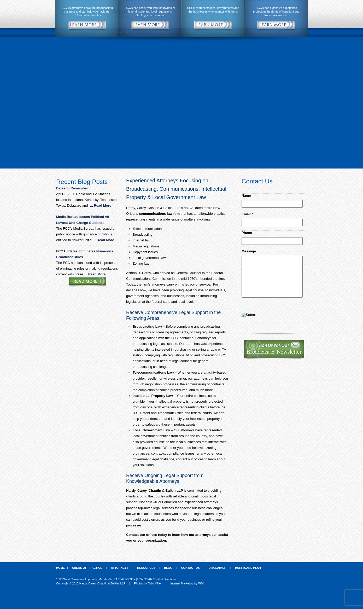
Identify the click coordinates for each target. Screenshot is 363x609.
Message (249, 251)
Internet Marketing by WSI (187, 583)
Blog (168, 567)
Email (247, 214)
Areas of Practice (87, 567)
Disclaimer (217, 567)
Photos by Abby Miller (148, 583)
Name (246, 196)
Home (60, 567)
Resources (146, 567)
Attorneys (119, 567)
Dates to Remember (72, 188)
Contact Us (190, 567)
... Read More (100, 205)
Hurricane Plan (248, 567)
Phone (247, 233)
